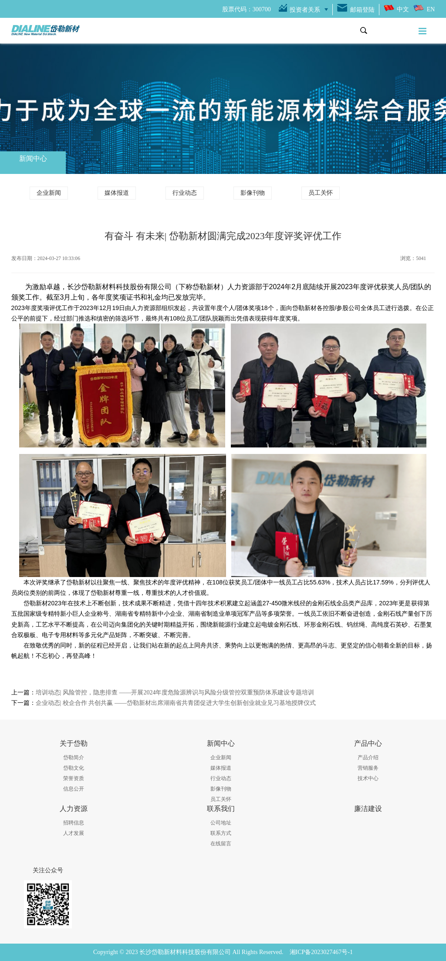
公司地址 (220, 823)
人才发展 (73, 833)
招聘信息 (73, 823)
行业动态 (184, 193)
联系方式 (220, 833)
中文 (403, 9)
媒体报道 (117, 193)
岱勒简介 (73, 757)
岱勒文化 (73, 768)
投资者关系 (305, 10)
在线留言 (220, 844)
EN (431, 9)
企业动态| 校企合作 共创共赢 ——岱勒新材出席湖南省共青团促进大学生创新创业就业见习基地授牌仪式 (176, 703)
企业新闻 (49, 193)
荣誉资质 (73, 778)
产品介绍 (368, 757)
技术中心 (368, 778)
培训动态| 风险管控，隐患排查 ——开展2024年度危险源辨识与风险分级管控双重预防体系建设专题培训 (175, 692)
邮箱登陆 (362, 10)
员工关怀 (320, 193)
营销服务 (368, 768)
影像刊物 (252, 193)
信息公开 (73, 789)
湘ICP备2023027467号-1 (321, 952)
